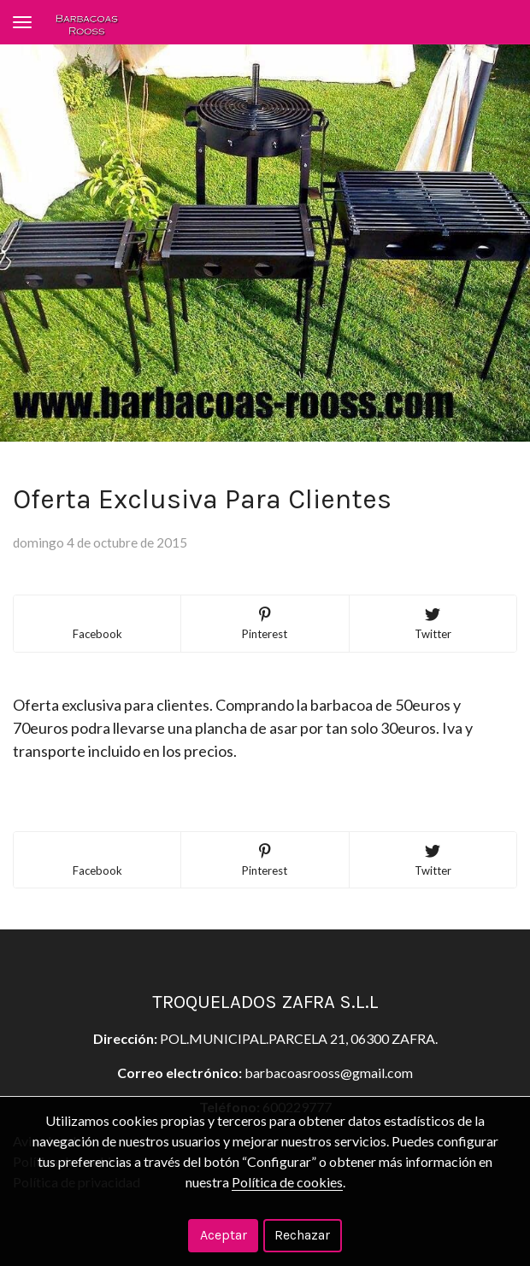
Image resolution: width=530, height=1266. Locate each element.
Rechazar (302, 1235)
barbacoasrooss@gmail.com (328, 1072)
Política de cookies (287, 1182)
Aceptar (223, 1235)
